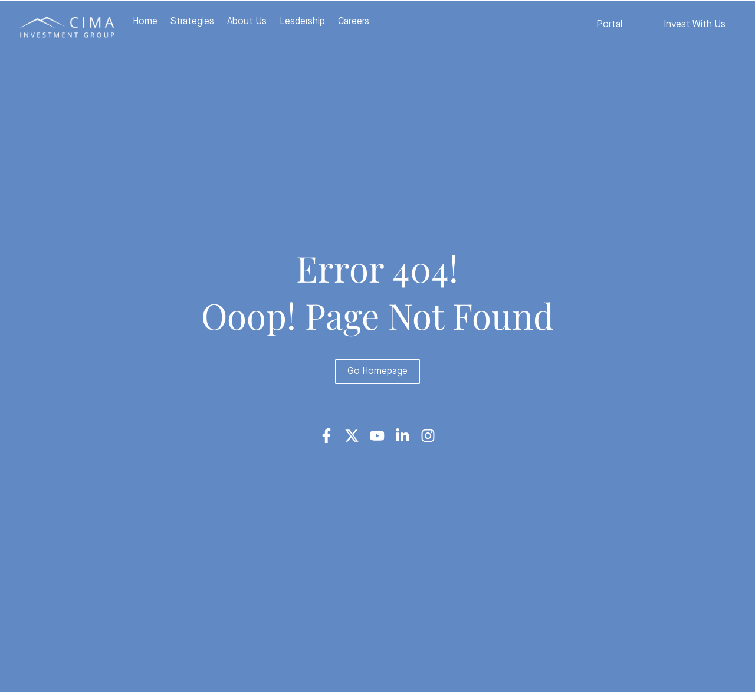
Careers (353, 22)
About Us (247, 22)
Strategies (192, 22)
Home (145, 22)
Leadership (302, 22)
